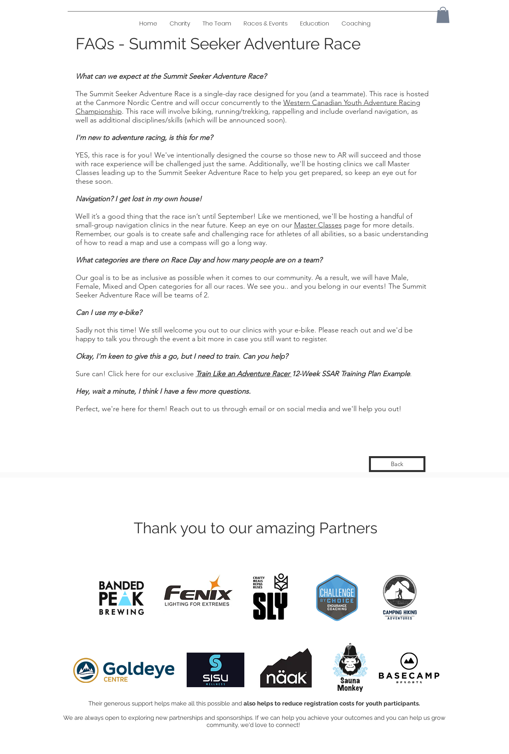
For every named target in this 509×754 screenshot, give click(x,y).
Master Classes (318, 225)
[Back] (397, 464)
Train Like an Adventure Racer (244, 373)
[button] (314, 23)
